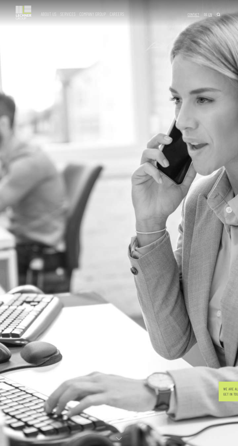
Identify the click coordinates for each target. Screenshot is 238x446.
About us (49, 14)
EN (210, 14)
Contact (193, 14)
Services (68, 14)
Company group (92, 14)
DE (206, 14)
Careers (117, 14)
